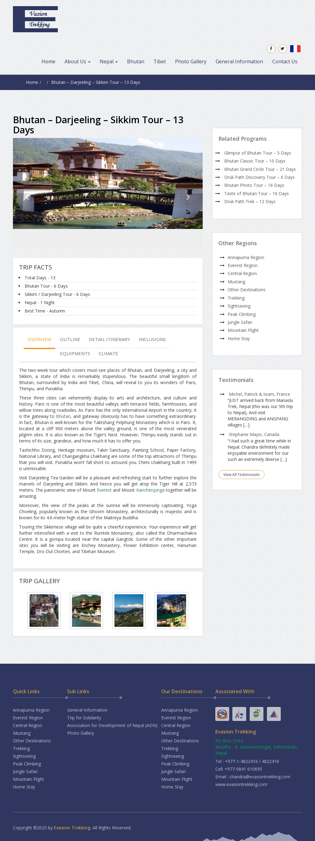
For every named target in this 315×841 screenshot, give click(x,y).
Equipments (75, 353)
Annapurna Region (246, 257)
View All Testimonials (241, 474)
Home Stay (239, 338)
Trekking (236, 298)
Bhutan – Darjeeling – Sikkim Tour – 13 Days (95, 82)
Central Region (242, 273)
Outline (70, 339)
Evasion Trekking (72, 828)
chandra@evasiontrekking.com (259, 777)
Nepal (109, 61)
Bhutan (135, 61)
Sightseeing (239, 306)
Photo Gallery (190, 61)
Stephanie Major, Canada (254, 434)
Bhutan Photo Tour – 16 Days (254, 185)
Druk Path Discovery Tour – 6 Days (259, 177)
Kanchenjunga (150, 490)
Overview (39, 339)
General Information (239, 61)
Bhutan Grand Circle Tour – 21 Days (260, 169)
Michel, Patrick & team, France (259, 394)
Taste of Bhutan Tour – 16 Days (256, 193)
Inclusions (152, 339)
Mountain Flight (243, 330)
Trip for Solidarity (84, 718)
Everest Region (242, 265)
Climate (108, 353)
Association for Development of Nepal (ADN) (112, 725)
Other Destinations (246, 290)
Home (48, 61)
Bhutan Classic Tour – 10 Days (254, 161)
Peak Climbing (242, 314)
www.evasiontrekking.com (241, 784)
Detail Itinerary (109, 339)
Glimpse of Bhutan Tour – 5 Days (257, 153)
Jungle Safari (240, 322)
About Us (77, 61)
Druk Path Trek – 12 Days (250, 201)
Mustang (236, 282)
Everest (104, 490)
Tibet (160, 61)
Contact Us (284, 61)
